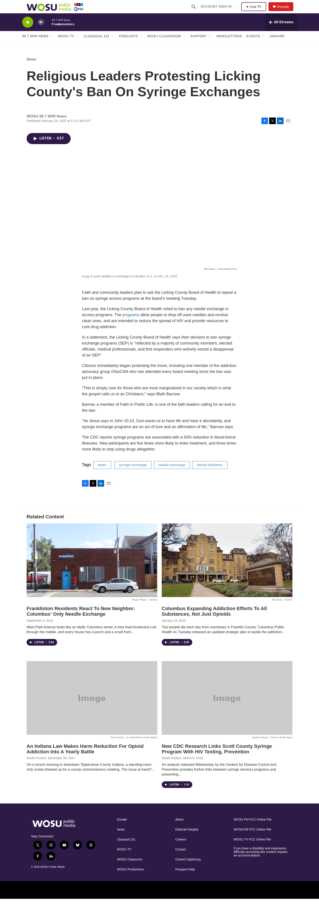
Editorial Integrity (186, 839)
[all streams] (281, 32)
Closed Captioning (187, 869)
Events (253, 46)
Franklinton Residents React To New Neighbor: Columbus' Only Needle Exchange (81, 621)
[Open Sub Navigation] (235, 11)
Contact (180, 859)
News (31, 69)
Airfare (277, 46)
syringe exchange (133, 475)
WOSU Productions (130, 879)
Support (198, 46)
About (179, 829)
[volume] (41, 32)
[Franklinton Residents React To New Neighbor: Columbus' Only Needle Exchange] (92, 570)
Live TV (255, 11)
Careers (180, 849)
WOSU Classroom (164, 46)
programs (131, 325)
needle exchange (171, 475)
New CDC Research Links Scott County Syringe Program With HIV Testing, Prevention (217, 758)
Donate (285, 11)
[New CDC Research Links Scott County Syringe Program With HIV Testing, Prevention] (227, 708)
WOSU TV (66, 46)
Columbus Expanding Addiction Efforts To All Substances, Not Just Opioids (214, 621)
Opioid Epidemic (210, 475)
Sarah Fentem (36, 768)
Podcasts (128, 46)
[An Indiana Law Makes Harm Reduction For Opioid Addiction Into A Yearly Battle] (92, 708)
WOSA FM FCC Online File (252, 839)
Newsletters (229, 46)
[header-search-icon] (194, 12)
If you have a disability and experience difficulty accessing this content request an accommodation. (261, 862)
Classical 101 (97, 46)
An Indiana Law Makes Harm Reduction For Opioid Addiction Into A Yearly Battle (85, 758)
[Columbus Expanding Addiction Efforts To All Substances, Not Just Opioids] (227, 570)
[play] (27, 32)
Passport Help (185, 879)
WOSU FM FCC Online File (253, 829)
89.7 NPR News (35, 46)
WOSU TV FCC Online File (252, 849)
